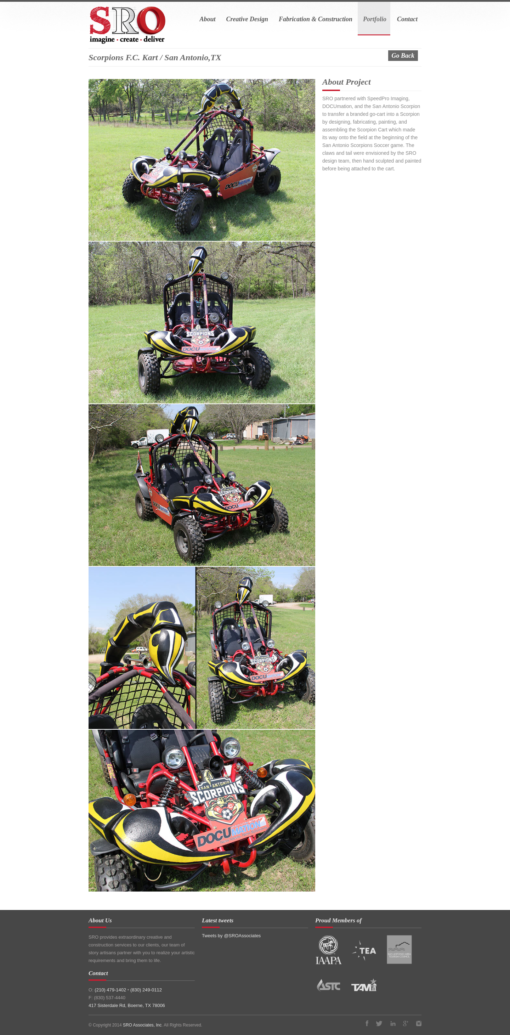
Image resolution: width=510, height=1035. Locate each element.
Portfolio (374, 19)
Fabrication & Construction (315, 19)
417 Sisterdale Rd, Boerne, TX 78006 (127, 1005)
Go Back (403, 55)
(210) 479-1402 (111, 989)
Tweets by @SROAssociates (231, 935)
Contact (407, 19)
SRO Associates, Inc (142, 1025)
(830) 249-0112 (146, 989)
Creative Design (247, 19)
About (207, 19)
